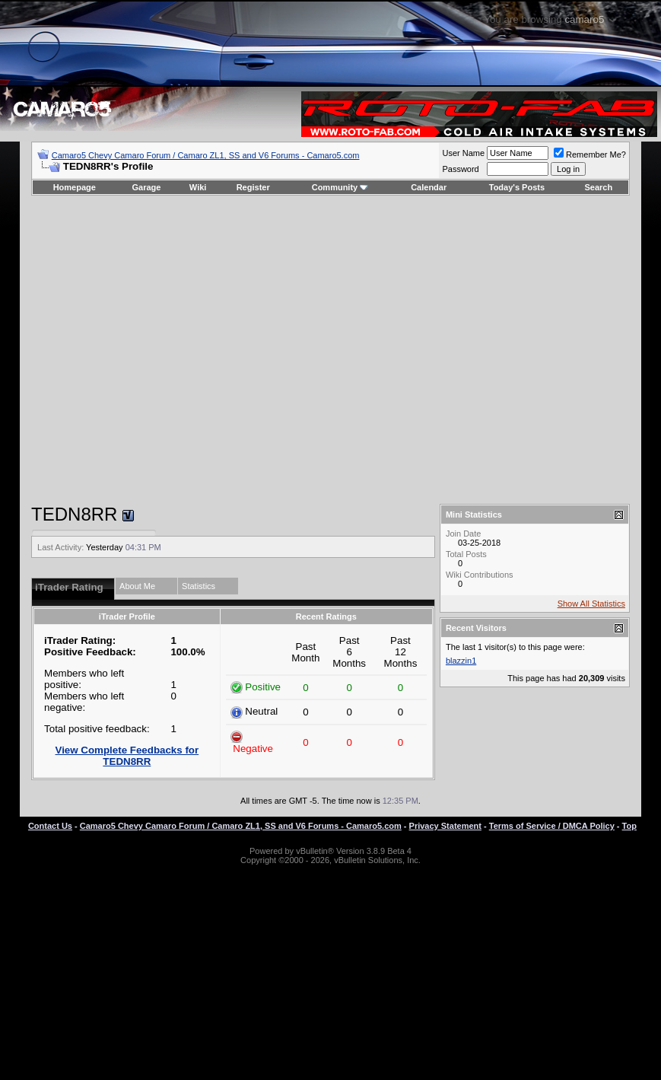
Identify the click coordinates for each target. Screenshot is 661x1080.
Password (460, 169)
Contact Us (50, 825)
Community (340, 187)
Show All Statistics (591, 603)
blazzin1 (461, 660)
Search (599, 187)
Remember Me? (590, 154)
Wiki (198, 187)
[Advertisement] (320, 349)
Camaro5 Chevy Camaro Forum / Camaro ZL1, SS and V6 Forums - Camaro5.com (206, 155)
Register (253, 187)
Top (629, 825)
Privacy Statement (445, 825)
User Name (463, 153)
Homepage (74, 187)
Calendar (428, 187)
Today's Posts (517, 187)
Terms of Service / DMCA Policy (552, 825)
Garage (146, 187)
